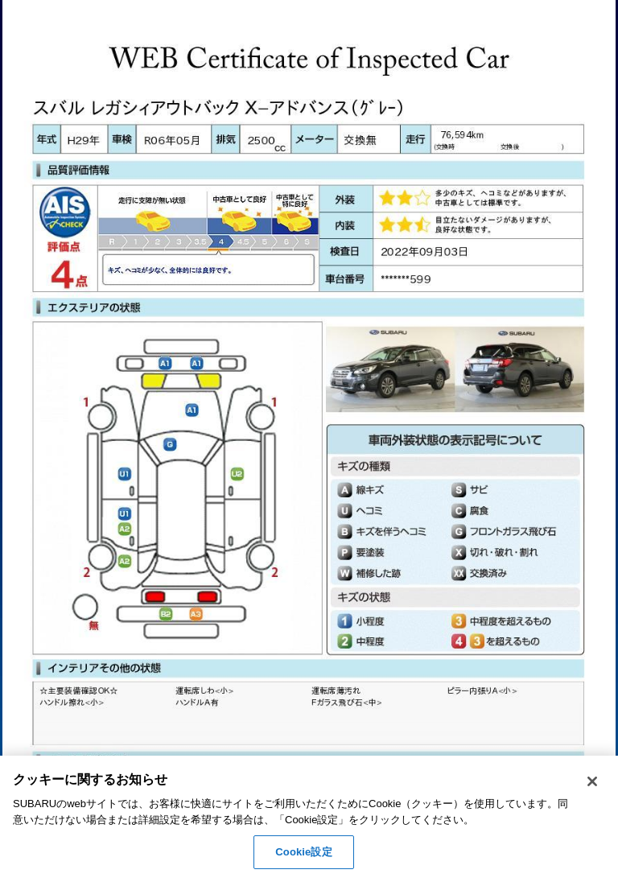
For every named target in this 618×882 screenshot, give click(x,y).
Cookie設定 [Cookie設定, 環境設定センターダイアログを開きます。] (303, 852)
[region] (309, 819)
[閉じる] (592, 781)
